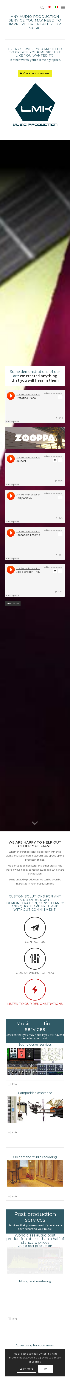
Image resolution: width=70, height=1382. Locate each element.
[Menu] (63, 7)
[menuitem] (40, 7)
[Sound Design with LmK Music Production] (35, 1060)
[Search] (40, 7)
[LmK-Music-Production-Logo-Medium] (35, 104)
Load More (13, 603)
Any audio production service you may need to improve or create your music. (35, 22)
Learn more (26, 1368)
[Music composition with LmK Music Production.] (35, 1108)
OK (45, 1368)
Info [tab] (12, 1084)
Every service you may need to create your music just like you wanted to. (35, 52)
